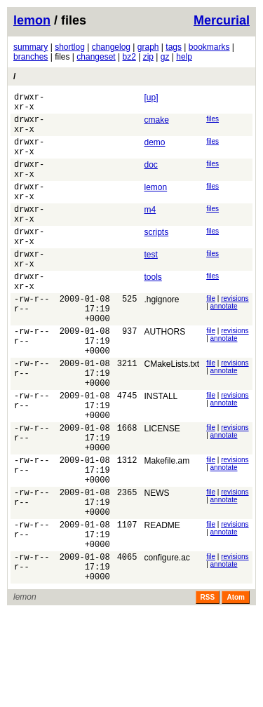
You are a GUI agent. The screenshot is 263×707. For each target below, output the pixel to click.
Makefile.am (166, 530)
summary (30, 47)
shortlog (70, 47)
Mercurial (222, 20)
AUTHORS (164, 376)
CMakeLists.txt (171, 414)
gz (165, 57)
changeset (95, 57)
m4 (150, 231)
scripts (156, 257)
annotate (224, 344)
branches (30, 57)
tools (152, 311)
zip (148, 57)
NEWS (156, 569)
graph (148, 47)
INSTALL (160, 453)
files (212, 123)
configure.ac (166, 646)
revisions (234, 336)
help (184, 57)
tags (174, 47)
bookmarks (209, 47)
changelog (111, 47)
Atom (236, 692)
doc (150, 177)
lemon (31, 20)
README (162, 607)
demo (154, 151)
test (150, 284)
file (210, 336)
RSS (208, 692)
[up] (151, 97)
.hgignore (161, 337)
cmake (156, 124)
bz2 (128, 57)
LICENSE (162, 492)
